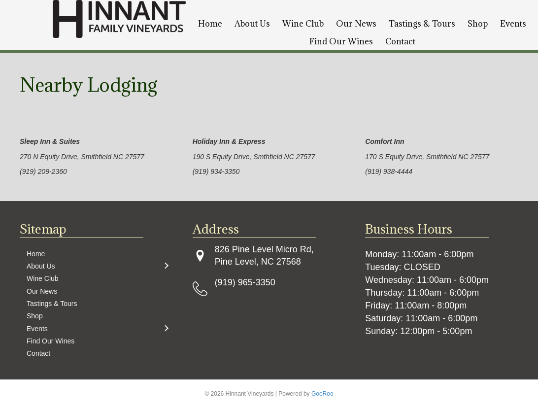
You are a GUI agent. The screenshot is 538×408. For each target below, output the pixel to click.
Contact (400, 41)
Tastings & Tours (422, 23)
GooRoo (322, 393)
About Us (252, 23)
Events (513, 23)
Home (210, 23)
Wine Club (303, 23)
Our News (356, 23)
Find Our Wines (341, 41)
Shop (478, 23)
